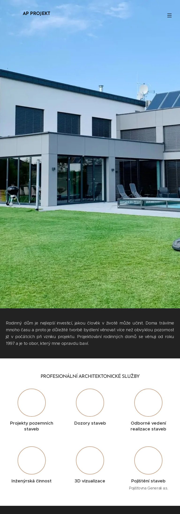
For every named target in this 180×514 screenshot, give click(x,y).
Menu (169, 15)
